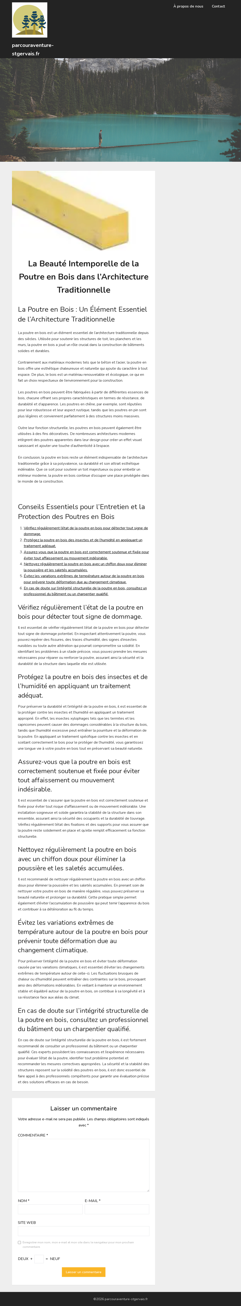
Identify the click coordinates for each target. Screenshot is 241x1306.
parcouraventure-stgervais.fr (33, 49)
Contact (218, 6)
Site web (27, 1222)
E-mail (92, 1200)
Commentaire (33, 1135)
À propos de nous (188, 6)
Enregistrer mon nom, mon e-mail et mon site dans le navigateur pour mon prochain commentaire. (78, 1245)
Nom (23, 1200)
